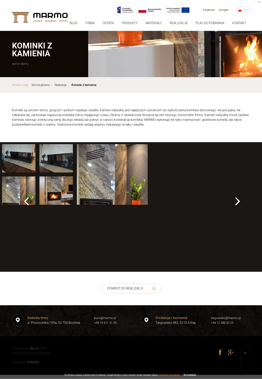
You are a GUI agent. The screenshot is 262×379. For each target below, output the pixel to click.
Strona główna (41, 85)
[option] (131, 198)
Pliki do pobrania (210, 23)
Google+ (224, 9)
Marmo (34, 348)
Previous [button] (25, 204)
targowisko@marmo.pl (225, 318)
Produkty (130, 23)
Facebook (209, 9)
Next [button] (236, 204)
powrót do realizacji (125, 288)
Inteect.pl (34, 362)
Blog (73, 23)
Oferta (108, 23)
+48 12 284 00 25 (221, 323)
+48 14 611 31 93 (104, 323)
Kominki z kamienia (89, 85)
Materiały (154, 23)
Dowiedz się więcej (169, 375)
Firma (90, 23)
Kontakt (239, 23)
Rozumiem (190, 375)
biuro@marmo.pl (104, 318)
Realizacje (179, 23)
